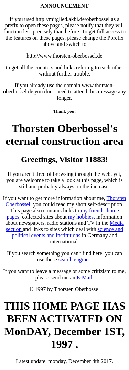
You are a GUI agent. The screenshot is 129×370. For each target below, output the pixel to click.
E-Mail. (85, 277)
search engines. (75, 259)
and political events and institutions (67, 232)
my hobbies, (82, 217)
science (106, 229)
